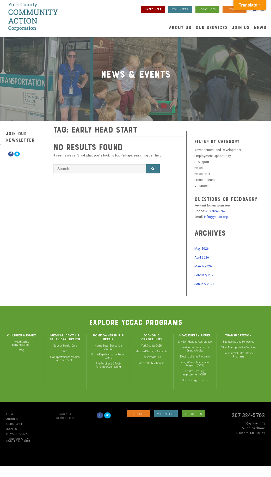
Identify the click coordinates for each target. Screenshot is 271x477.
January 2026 (204, 284)
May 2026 (201, 248)
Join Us (241, 27)
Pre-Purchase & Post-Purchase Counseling (108, 365)
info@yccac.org (216, 217)
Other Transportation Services (238, 347)
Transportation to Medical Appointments (65, 359)
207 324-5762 (216, 211)
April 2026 (201, 257)
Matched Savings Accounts (152, 351)
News (260, 27)
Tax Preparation (151, 357)
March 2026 (203, 266)
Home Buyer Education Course (108, 347)
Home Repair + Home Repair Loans (108, 356)
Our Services (211, 27)
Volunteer (201, 186)
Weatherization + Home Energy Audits (195, 349)
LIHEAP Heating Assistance (195, 341)
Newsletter (202, 174)
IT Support (201, 162)
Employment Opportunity (212, 156)
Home (10, 414)
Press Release (204, 180)
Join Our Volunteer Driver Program (238, 355)
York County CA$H (151, 345)
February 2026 (204, 275)
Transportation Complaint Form (18, 440)
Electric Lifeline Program (195, 356)
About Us (180, 27)
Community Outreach (151, 362)
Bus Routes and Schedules (238, 341)
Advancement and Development (217, 150)
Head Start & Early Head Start (21, 343)
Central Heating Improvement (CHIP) (194, 373)
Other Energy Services (195, 380)
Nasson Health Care (65, 345)
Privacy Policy (16, 434)
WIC (21, 350)
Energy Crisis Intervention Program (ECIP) (195, 364)
